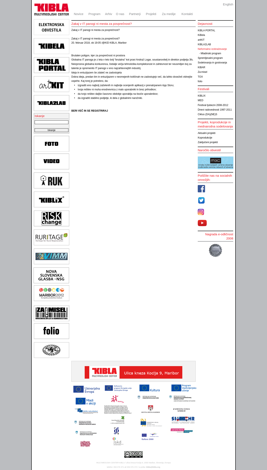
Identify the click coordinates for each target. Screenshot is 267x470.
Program (94, 14)
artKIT (201, 39)
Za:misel (202, 72)
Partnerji (135, 14)
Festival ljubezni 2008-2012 (213, 105)
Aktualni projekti (206, 133)
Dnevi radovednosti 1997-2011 (215, 109)
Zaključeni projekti (208, 142)
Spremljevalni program (210, 58)
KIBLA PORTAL (206, 30)
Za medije (169, 14)
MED (200, 100)
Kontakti (187, 14)
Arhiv (108, 14)
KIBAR (201, 67)
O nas (120, 14)
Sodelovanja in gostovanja (212, 62)
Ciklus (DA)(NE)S (207, 114)
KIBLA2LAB (204, 44)
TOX (200, 76)
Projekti (151, 14)
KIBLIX (201, 95)
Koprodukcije (205, 137)
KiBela (201, 35)
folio (200, 81)
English (228, 4)
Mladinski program (211, 53)
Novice (78, 14)
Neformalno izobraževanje (212, 49)
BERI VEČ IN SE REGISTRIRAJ (89, 110)
